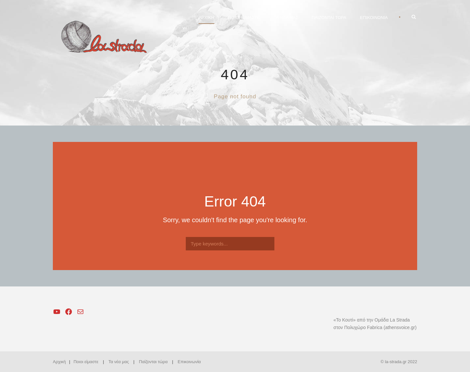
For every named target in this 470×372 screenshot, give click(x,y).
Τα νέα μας (118, 361)
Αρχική (59, 361)
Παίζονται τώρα (153, 361)
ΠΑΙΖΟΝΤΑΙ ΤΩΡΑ (328, 17)
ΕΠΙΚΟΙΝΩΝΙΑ (374, 17)
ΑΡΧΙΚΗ (206, 17)
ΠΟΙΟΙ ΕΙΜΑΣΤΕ (244, 17)
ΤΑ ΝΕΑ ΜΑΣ (286, 17)
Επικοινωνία (189, 361)
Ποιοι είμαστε (86, 361)
